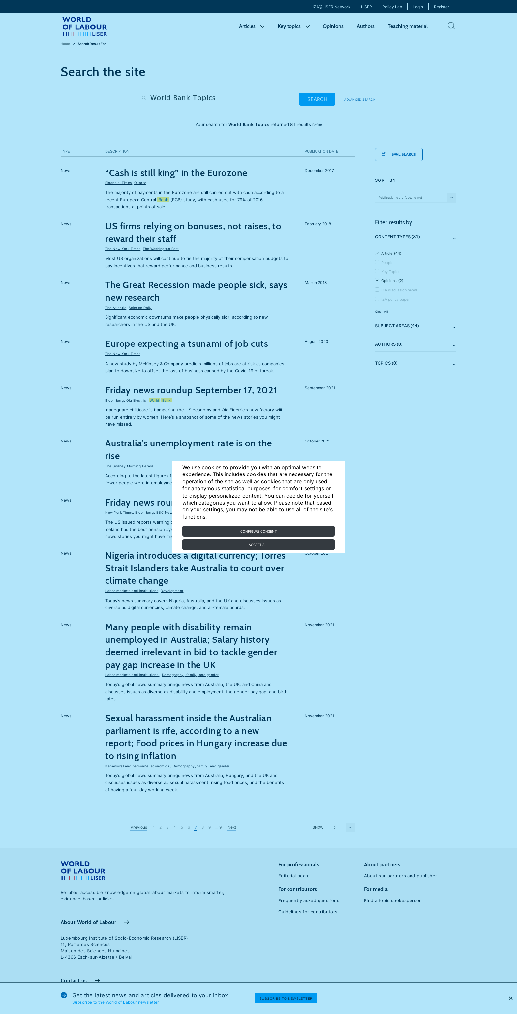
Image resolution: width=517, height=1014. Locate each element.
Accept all (259, 545)
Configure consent (258, 531)
